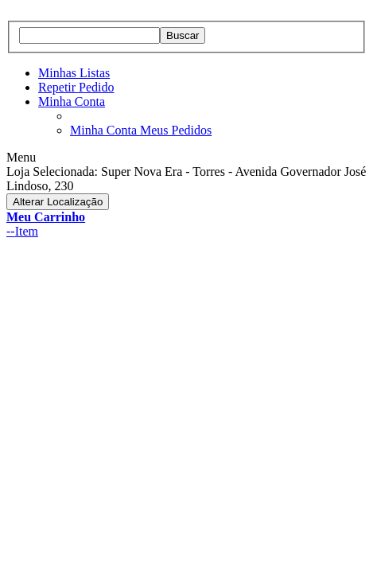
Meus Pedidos (176, 130)
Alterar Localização (58, 202)
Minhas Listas (74, 73)
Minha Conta (71, 101)
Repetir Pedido (76, 87)
